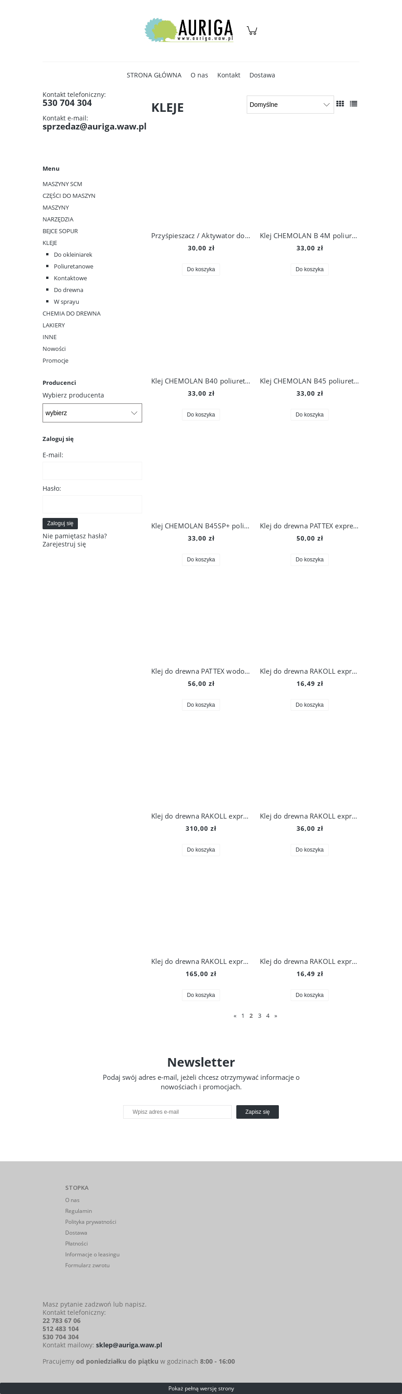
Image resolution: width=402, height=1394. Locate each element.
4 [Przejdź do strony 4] (267, 1015)
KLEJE (50, 243)
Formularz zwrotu (87, 1265)
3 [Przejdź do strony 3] (259, 1015)
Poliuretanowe (73, 266)
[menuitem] (154, 75)
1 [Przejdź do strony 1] (242, 1015)
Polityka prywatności (90, 1222)
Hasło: (52, 488)
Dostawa (76, 1232)
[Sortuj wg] (290, 105)
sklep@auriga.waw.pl (129, 1345)
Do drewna (68, 290)
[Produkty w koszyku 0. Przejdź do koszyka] (253, 35)
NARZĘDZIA (58, 219)
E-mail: (53, 454)
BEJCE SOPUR (60, 231)
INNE (50, 337)
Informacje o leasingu (92, 1254)
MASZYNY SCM (62, 184)
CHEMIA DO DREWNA (71, 313)
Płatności (76, 1243)
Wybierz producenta (73, 395)
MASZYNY (56, 207)
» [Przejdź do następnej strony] (275, 1015)
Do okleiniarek (73, 254)
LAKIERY (54, 325)
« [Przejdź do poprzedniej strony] (235, 1015)
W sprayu (66, 301)
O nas (72, 1200)
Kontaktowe (70, 278)
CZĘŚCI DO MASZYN (69, 196)
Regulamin (78, 1211)
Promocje (55, 360)
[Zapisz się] (257, 1112)
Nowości (54, 349)
